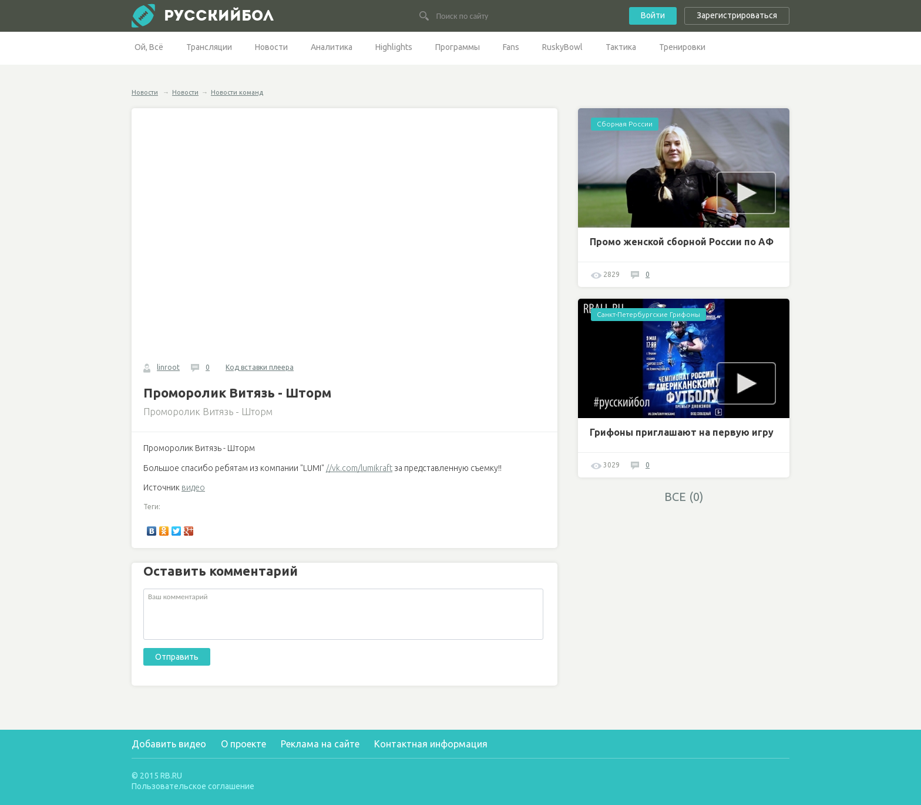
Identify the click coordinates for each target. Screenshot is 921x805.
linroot (168, 367)
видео (193, 487)
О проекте (243, 744)
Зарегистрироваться (737, 15)
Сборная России (625, 124)
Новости (271, 47)
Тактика (621, 47)
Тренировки (682, 47)
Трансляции (209, 47)
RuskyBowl (562, 47)
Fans (511, 47)
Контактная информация (431, 744)
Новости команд (237, 92)
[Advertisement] (683, 593)
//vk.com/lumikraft (359, 468)
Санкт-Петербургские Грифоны (648, 314)
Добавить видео (169, 744)
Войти (653, 15)
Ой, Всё (149, 47)
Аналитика (331, 47)
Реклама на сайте (320, 744)
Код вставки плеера (260, 367)
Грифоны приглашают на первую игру (682, 432)
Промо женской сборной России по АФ (682, 241)
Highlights (393, 47)
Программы (457, 47)
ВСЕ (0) (684, 496)
